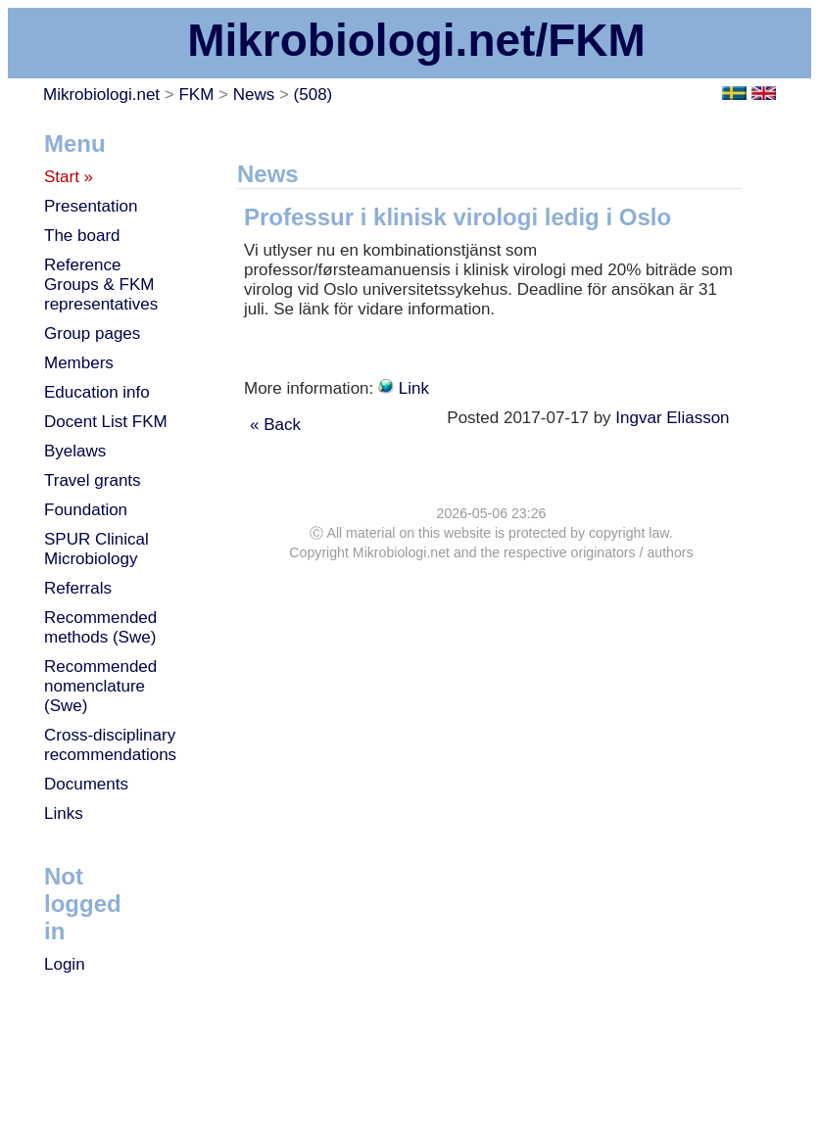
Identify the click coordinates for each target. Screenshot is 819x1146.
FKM (196, 94)
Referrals (78, 588)
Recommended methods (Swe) (100, 627)
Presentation (90, 206)
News (254, 94)
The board (82, 235)
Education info (97, 392)
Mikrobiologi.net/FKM (416, 40)
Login (64, 964)
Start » (68, 176)
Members (79, 363)
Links (63, 813)
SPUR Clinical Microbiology (96, 549)
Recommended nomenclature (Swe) (100, 686)
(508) (313, 94)
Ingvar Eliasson (674, 417)
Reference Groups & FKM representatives (101, 284)
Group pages (92, 333)
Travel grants (92, 480)
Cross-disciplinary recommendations (110, 745)
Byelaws (75, 451)
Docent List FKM (106, 421)
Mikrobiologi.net (101, 94)
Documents (86, 784)
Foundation (85, 510)
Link (414, 388)
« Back (275, 424)
